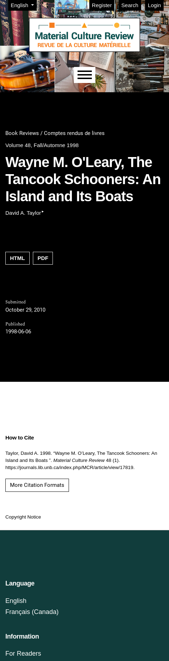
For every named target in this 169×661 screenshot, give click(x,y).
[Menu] (84, 75)
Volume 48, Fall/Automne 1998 (42, 145)
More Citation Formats (37, 485)
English (23, 4)
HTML (17, 258)
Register (102, 5)
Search (130, 5)
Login (154, 5)
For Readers (23, 653)
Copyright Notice (23, 517)
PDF (43, 258)
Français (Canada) (32, 611)
